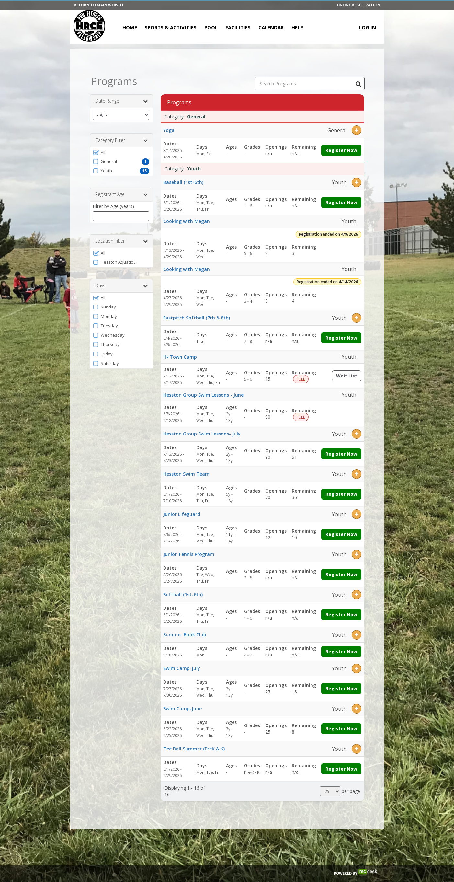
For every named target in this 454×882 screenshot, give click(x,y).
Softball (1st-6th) (183, 594)
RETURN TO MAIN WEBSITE (99, 4)
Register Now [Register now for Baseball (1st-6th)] (341, 202)
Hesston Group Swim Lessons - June (203, 395)
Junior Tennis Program (188, 554)
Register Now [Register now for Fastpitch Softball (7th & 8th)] (341, 338)
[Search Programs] (358, 83)
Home (129, 27)
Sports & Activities (171, 27)
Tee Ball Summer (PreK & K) (194, 749)
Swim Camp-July (181, 668)
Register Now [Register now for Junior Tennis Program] (341, 574)
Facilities (238, 27)
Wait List (348, 377)
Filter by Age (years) (113, 206)
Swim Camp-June (182, 708)
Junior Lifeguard (181, 514)
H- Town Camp (180, 357)
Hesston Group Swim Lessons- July (202, 434)
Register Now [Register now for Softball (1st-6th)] (341, 614)
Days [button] (121, 285)
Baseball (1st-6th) (183, 182)
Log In (367, 27)
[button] (121, 152)
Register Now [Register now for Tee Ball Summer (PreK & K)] (341, 769)
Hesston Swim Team (186, 474)
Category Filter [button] (121, 140)
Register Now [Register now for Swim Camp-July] (341, 688)
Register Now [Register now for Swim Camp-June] (341, 728)
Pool (211, 27)
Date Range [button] (121, 101)
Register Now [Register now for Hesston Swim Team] (341, 494)
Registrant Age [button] (121, 194)
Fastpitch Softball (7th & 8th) (196, 318)
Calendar (271, 27)
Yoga (169, 130)
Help (297, 27)
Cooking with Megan (186, 221)
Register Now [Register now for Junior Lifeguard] (341, 534)
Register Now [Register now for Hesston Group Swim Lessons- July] (341, 454)
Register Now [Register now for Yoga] (341, 150)
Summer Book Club (184, 635)
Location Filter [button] (121, 241)
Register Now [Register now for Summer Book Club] (341, 651)
